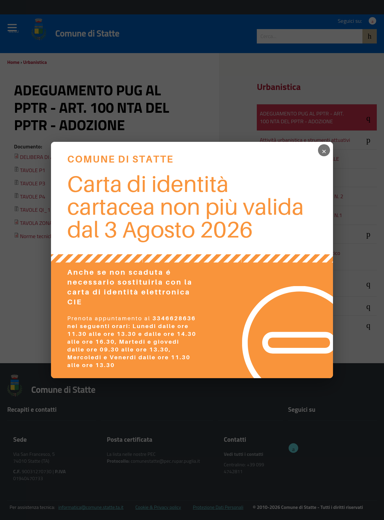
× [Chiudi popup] (324, 150)
